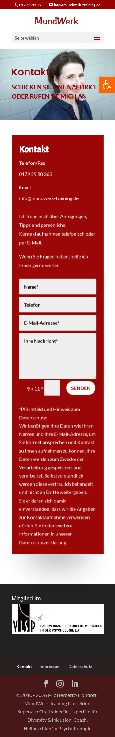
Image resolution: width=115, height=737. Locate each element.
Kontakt (24, 666)
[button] (107, 85)
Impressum (50, 666)
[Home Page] (58, 20)
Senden (80, 388)
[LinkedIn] (74, 684)
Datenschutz (80, 666)
